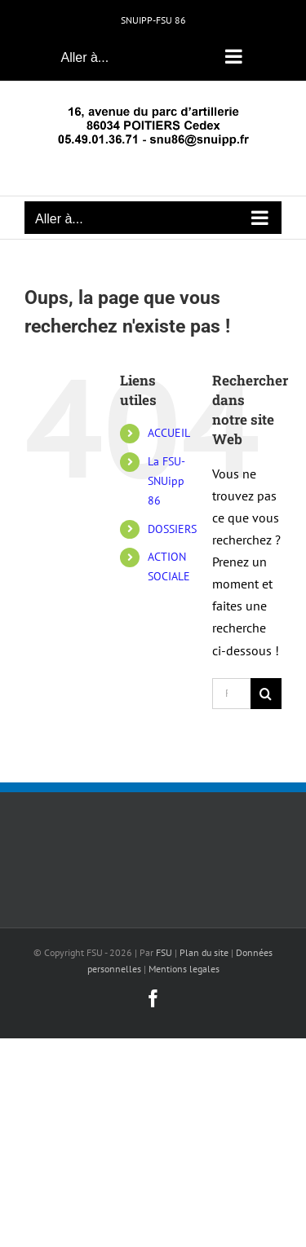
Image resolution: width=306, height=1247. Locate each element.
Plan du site (204, 952)
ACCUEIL (169, 432)
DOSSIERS (172, 529)
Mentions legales (184, 969)
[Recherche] (266, 693)
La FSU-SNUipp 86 (166, 481)
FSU (164, 952)
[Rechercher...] (231, 693)
